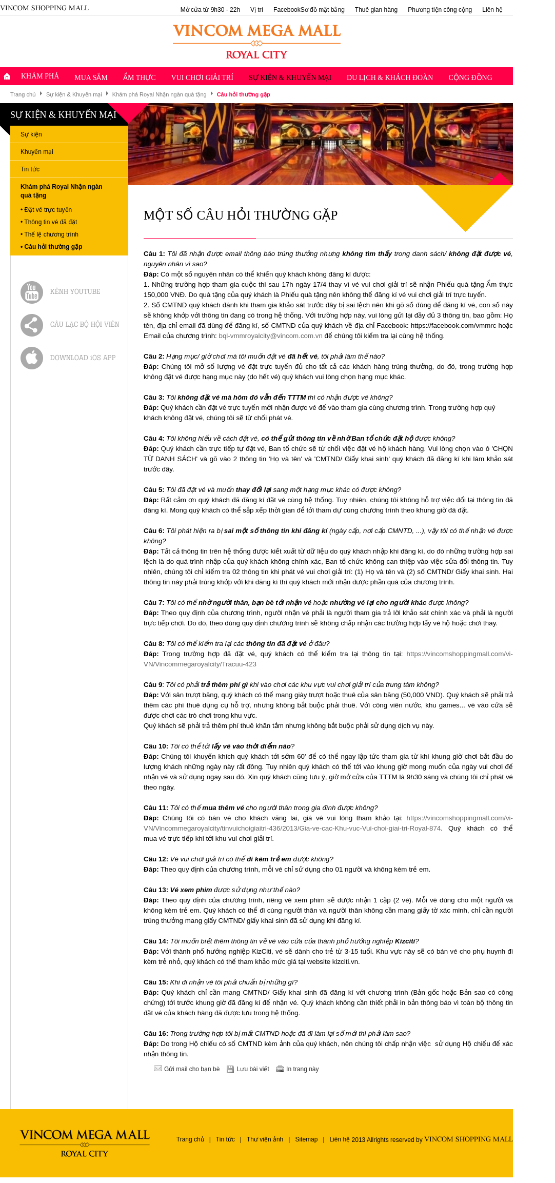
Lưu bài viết (253, 1069)
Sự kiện (31, 134)
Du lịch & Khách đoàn (390, 78)
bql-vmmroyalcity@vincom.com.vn (271, 336)
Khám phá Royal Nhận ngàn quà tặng (159, 94)
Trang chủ (23, 94)
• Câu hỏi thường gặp (52, 246)
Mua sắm (91, 78)
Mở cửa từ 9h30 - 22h (210, 9)
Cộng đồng (470, 78)
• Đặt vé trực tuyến (46, 209)
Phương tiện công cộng (440, 9)
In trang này (302, 1069)
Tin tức (30, 169)
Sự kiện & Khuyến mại (290, 78)
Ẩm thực (139, 78)
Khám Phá (40, 76)
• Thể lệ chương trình (49, 234)
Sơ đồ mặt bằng (323, 9)
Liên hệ (492, 9)
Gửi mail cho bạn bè (192, 1069)
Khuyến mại (37, 151)
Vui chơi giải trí (202, 78)
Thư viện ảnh (265, 1139)
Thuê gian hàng (376, 9)
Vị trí (256, 9)
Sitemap (306, 1139)
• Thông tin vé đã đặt (49, 222)
